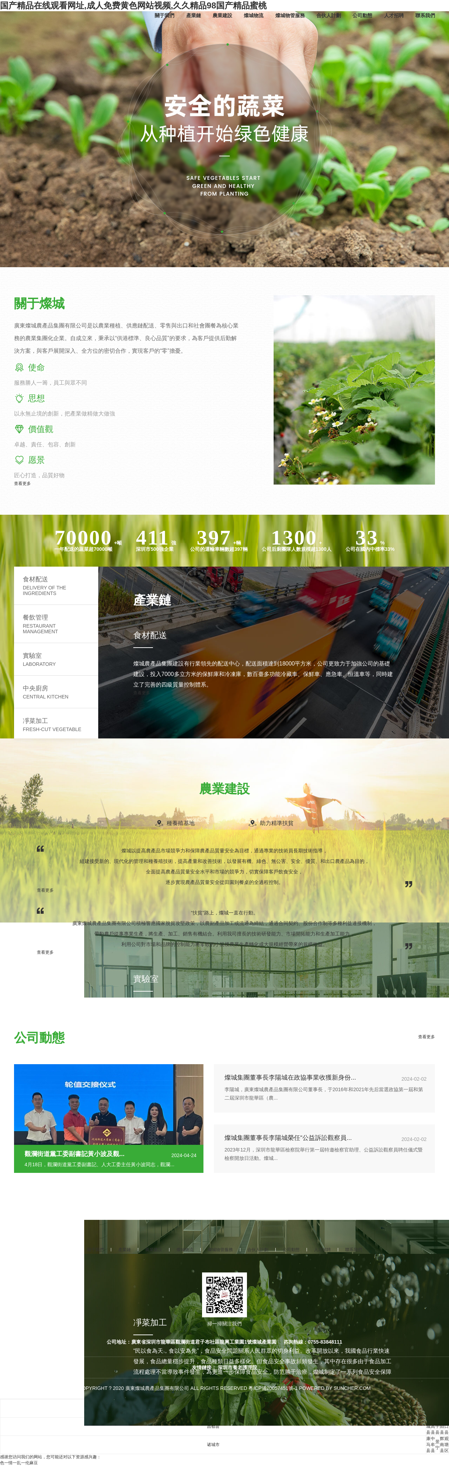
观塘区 (446, 1444)
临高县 (433, 1426)
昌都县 (213, 1426)
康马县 (428, 1444)
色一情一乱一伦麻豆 (19, 1462)
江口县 (446, 1426)
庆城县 (428, 1426)
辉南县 (442, 1444)
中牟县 (433, 1444)
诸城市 (213, 1444)
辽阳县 (442, 1426)
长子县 (437, 1426)
